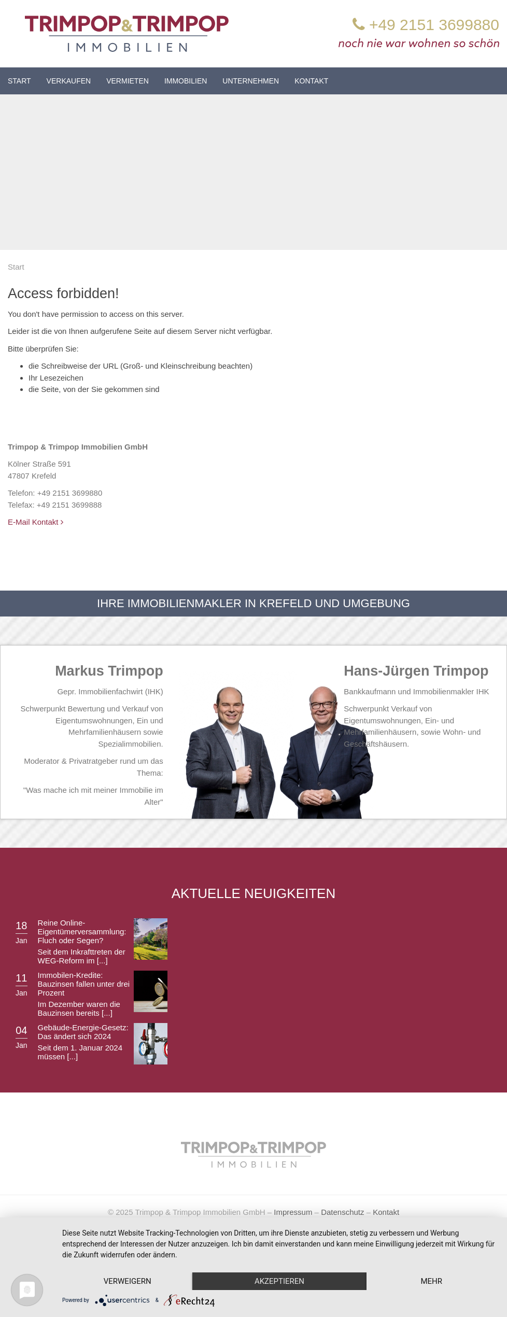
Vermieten (127, 81)
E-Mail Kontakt (35, 521)
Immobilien (185, 81)
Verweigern (127, 1281)
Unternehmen (250, 81)
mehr (431, 1281)
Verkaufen (69, 81)
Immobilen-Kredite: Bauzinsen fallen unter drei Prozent (84, 984)
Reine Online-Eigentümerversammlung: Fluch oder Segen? (82, 931)
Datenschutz (342, 1212)
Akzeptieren (279, 1281)
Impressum (293, 1212)
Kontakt (311, 81)
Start (19, 81)
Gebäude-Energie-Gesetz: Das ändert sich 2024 (83, 1032)
